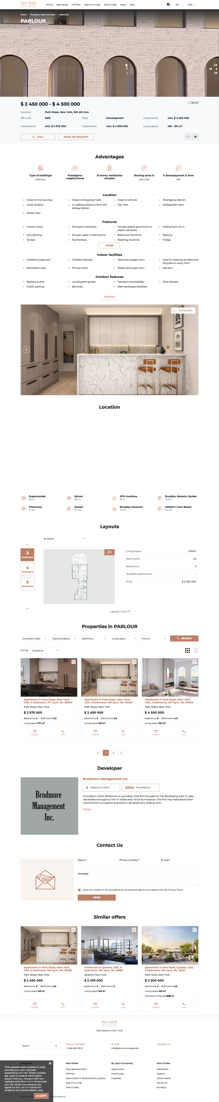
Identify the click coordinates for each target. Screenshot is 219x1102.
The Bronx (162, 1082)
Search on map (74, 1082)
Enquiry (34, 735)
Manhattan (162, 1069)
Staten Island (163, 1078)
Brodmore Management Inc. (105, 779)
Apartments (117, 1069)
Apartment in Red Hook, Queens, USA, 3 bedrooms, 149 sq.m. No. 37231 (169, 969)
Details (87, 809)
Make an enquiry (76, 136)
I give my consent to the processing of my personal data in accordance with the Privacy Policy (132, 889)
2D (109, 552)
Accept (41, 1095)
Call (40, 136)
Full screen (185, 310)
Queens (161, 1073)
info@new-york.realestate (124, 1048)
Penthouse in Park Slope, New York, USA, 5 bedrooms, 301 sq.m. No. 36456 (169, 701)
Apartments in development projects (85, 1078)
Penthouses (117, 1073)
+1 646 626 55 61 (74, 1048)
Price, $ (146, 638)
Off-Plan (70, 1073)
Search (186, 638)
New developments (76, 1069)
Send (96, 897)
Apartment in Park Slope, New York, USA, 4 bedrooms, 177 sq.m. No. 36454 (48, 701)
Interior (109, 297)
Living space (118, 638)
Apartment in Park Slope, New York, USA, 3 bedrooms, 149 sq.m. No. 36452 (108, 701)
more (109, 245)
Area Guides (72, 1087)
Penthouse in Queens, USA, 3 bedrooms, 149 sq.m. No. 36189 (103, 969)
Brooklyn (161, 1087)
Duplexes (116, 1078)
